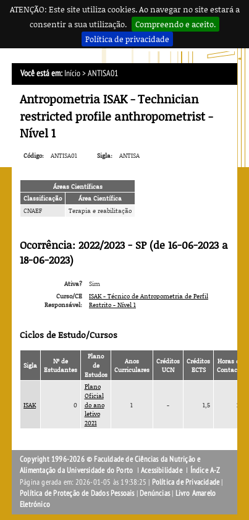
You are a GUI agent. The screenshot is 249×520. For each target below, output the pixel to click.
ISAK (29, 405)
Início (72, 73)
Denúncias (155, 493)
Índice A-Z (205, 470)
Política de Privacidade (186, 482)
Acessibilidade (161, 470)
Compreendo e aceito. (175, 24)
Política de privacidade (127, 39)
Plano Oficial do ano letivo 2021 (94, 404)
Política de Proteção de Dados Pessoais (77, 493)
